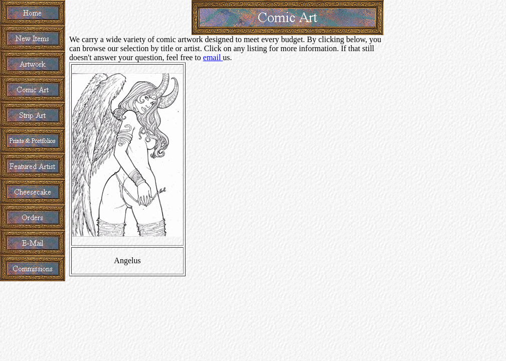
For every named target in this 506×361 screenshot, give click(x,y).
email (213, 57)
